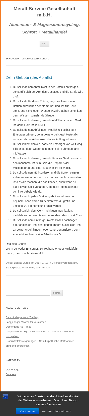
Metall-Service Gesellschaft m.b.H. (44, 11)
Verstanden (27, 411)
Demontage (12, 369)
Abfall (24, 267)
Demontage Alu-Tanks (18, 326)
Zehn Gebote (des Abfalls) (29, 77)
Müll (31, 267)
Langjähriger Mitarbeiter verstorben (26, 322)
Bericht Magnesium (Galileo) (22, 317)
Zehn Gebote (43, 267)
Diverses (57, 262)
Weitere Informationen (56, 411)
